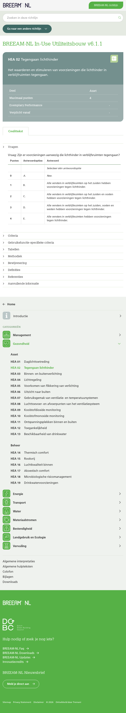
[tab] (63, 147)
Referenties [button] (15, 276)
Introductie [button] (20, 316)
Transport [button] (14, 502)
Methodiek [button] (15, 256)
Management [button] (17, 335)
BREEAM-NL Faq (13, 648)
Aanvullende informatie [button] (23, 283)
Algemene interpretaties (19, 561)
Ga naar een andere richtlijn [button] (24, 28)
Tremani (77, 702)
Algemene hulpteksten (18, 566)
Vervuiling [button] (14, 546)
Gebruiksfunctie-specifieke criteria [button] (31, 242)
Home (11, 304)
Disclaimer (39, 702)
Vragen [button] (13, 147)
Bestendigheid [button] (17, 528)
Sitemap (7, 702)
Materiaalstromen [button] (20, 519)
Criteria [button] (13, 235)
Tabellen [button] (13, 249)
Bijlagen (8, 576)
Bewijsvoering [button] (17, 263)
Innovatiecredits (13, 662)
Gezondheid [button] (16, 343)
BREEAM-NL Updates (16, 657)
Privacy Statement (22, 702)
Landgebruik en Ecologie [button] (24, 537)
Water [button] (12, 511)
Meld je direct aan (18, 684)
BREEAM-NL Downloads (18, 653)
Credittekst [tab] (15, 131)
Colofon (8, 571)
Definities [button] (14, 270)
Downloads (10, 582)
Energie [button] (13, 493)
